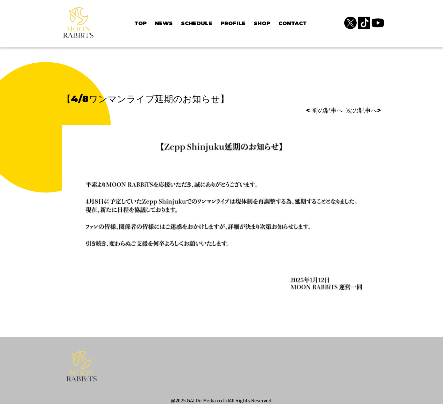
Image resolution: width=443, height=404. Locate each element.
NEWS (164, 23)
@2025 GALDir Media (193, 400)
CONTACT (292, 23)
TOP (140, 23)
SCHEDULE (196, 23)
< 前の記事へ (324, 110)
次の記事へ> (363, 110)
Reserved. (261, 400)
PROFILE (232, 23)
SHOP (262, 23)
